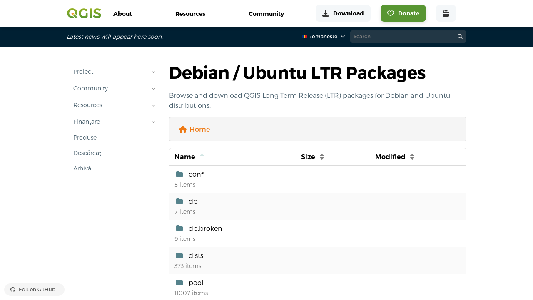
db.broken (205, 228)
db (193, 201)
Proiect (83, 72)
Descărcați (88, 153)
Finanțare (86, 122)
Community (90, 88)
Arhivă (82, 168)
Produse (85, 137)
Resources (87, 105)
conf (196, 174)
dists (196, 255)
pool (196, 282)
